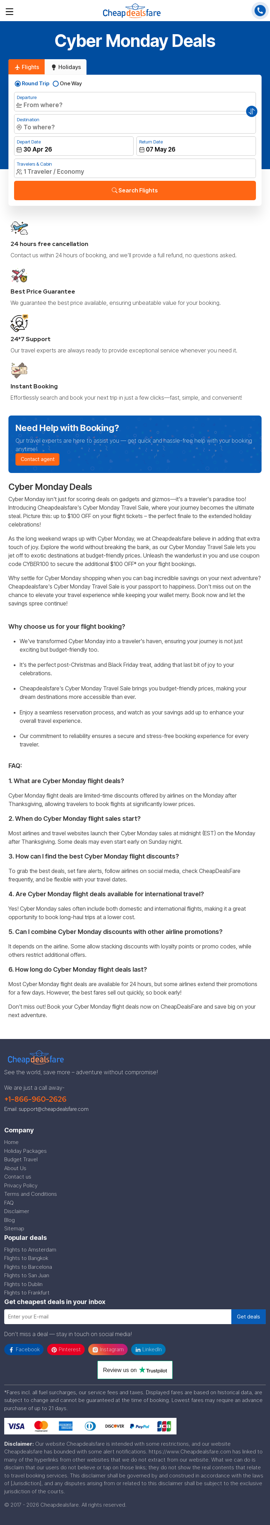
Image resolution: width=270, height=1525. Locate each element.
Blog (9, 1220)
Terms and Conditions (30, 1194)
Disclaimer (16, 1211)
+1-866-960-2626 (35, 1099)
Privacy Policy (21, 1185)
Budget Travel (21, 1159)
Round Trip (35, 83)
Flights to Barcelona (28, 1266)
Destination (28, 119)
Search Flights (135, 190)
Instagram (108, 1349)
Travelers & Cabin (34, 164)
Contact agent (37, 459)
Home (11, 1142)
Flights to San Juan (26, 1275)
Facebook (24, 1349)
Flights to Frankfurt (27, 1292)
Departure (27, 97)
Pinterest (66, 1349)
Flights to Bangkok (26, 1258)
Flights (26, 67)
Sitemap (14, 1228)
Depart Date (29, 141)
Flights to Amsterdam (30, 1249)
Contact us (17, 1176)
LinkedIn (148, 1349)
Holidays (66, 67)
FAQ (9, 1202)
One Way (71, 83)
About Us (15, 1168)
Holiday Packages (25, 1151)
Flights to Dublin (23, 1284)
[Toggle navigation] (9, 10)
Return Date (151, 141)
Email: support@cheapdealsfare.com (46, 1109)
